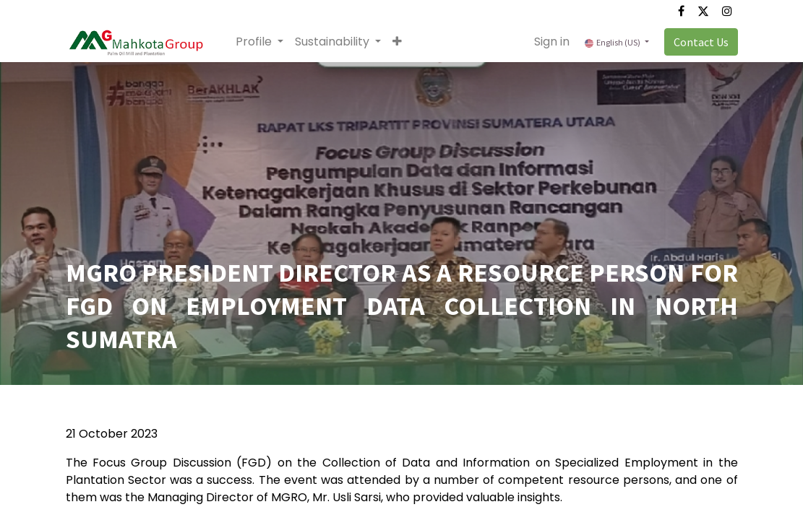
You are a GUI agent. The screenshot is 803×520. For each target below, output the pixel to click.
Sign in (552, 41)
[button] (397, 41)
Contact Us (701, 42)
